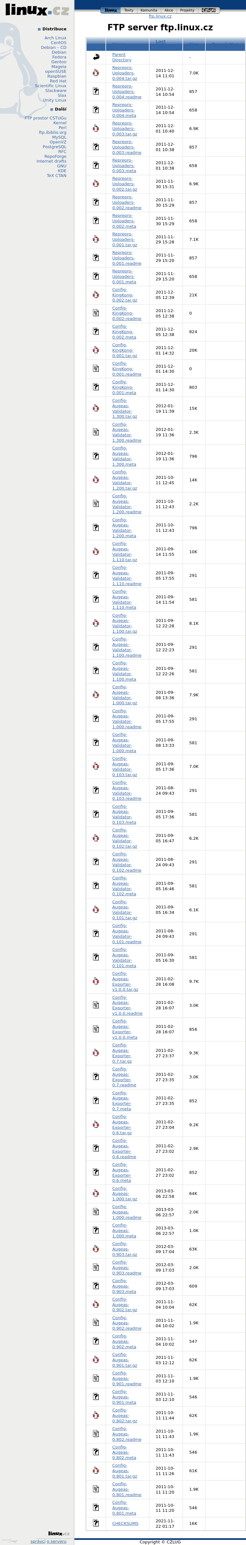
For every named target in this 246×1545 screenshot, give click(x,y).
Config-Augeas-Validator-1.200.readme (127, 504)
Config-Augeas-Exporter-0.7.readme (124, 1077)
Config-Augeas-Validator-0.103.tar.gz (124, 766)
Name (119, 44)
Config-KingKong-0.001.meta (124, 387)
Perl (62, 127)
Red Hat (58, 81)
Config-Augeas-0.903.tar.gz (124, 1249)
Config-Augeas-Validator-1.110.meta (124, 599)
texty (129, 10)
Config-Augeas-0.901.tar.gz (124, 1360)
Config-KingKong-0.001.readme (127, 369)
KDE (62, 170)
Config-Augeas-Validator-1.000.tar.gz (124, 695)
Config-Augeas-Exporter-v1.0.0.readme (127, 1005)
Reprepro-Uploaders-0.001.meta (124, 276)
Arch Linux (56, 37)
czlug (209, 10)
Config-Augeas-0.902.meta (124, 1341)
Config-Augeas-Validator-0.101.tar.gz (124, 910)
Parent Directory (122, 57)
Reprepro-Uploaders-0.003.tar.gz (124, 128)
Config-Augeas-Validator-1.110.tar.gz (124, 551)
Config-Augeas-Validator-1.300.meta (124, 456)
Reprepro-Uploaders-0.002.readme (127, 202)
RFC (62, 151)
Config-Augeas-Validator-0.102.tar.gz (124, 838)
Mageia (58, 66)
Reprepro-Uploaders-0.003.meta (124, 165)
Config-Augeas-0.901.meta (124, 1397)
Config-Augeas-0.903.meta (124, 1286)
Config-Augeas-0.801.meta (124, 1508)
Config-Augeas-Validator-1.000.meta (124, 742)
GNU (61, 166)
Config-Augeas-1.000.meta (124, 1230)
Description (225, 44)
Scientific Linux (50, 85)
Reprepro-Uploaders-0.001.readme (127, 258)
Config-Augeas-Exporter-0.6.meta (122, 1172)
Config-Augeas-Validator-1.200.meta (124, 528)
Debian (59, 52)
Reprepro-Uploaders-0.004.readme (127, 91)
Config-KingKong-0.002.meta (124, 332)
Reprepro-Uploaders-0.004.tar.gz (124, 73)
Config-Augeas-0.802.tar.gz (124, 1415)
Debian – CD (53, 47)
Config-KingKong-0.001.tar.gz (124, 350)
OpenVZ (58, 142)
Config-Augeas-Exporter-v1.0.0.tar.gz (125, 981)
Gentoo (58, 61)
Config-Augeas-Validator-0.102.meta (124, 886)
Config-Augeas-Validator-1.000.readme (127, 719)
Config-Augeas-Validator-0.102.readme (127, 862)
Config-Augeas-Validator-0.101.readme (127, 933)
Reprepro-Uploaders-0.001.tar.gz (124, 239)
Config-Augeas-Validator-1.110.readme (127, 575)
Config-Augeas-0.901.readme (127, 1378)
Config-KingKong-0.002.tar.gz (124, 295)
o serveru (56, 1541)
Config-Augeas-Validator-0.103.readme (127, 790)
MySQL (59, 137)
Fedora (59, 57)
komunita (149, 10)
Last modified (166, 44)
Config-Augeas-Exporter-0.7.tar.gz (122, 1053)
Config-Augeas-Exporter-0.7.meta (122, 1101)
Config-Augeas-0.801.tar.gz (124, 1471)
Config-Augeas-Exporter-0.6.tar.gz (122, 1124)
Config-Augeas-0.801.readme (127, 1489)
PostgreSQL (54, 146)
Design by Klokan (10, 1541)
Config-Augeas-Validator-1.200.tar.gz (124, 480)
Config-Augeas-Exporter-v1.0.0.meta (125, 1029)
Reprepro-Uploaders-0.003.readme (127, 147)
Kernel (59, 122)
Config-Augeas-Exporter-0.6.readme (124, 1148)
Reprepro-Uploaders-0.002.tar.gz (124, 184)
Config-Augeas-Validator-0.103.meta (124, 814)
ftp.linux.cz (160, 16)
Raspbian (56, 76)
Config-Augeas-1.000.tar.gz (124, 1194)
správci (38, 1541)
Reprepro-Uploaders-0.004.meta (124, 110)
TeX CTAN (56, 175)
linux (110, 10)
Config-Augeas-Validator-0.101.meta (124, 957)
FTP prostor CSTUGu (45, 118)
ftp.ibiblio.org (52, 132)
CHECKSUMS (125, 1523)
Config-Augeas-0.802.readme (127, 1434)
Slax (62, 95)
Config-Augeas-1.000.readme (127, 1212)
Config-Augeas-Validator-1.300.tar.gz (124, 408)
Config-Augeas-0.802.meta (124, 1452)
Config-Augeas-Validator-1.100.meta (124, 671)
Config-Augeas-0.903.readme (127, 1267)
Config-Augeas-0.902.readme (127, 1323)
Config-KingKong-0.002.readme (127, 313)
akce (169, 10)
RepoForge (55, 156)
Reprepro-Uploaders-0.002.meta (124, 221)
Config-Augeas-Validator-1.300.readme (127, 432)
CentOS (58, 42)
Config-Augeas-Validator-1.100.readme (127, 647)
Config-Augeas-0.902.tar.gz (124, 1304)
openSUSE (55, 71)
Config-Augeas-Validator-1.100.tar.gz (124, 623)
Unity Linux (54, 100)
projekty (187, 10)
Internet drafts (51, 161)
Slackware (55, 90)
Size (194, 44)
